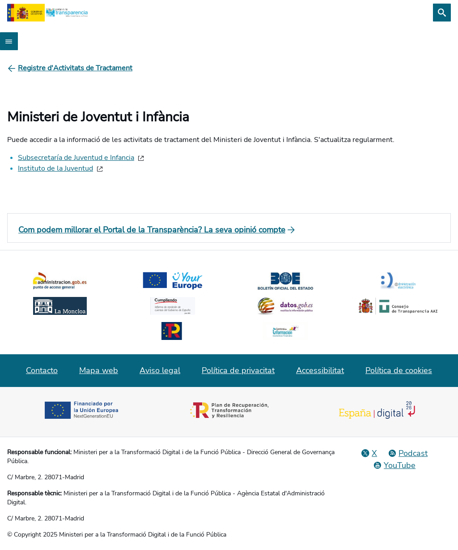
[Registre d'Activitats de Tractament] (75, 68)
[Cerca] (442, 12)
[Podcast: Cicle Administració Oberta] (408, 453)
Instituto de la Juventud (55, 168)
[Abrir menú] (9, 41)
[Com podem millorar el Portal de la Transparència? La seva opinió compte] (229, 229)
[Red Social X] (369, 453)
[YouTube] (394, 465)
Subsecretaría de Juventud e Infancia (76, 158)
